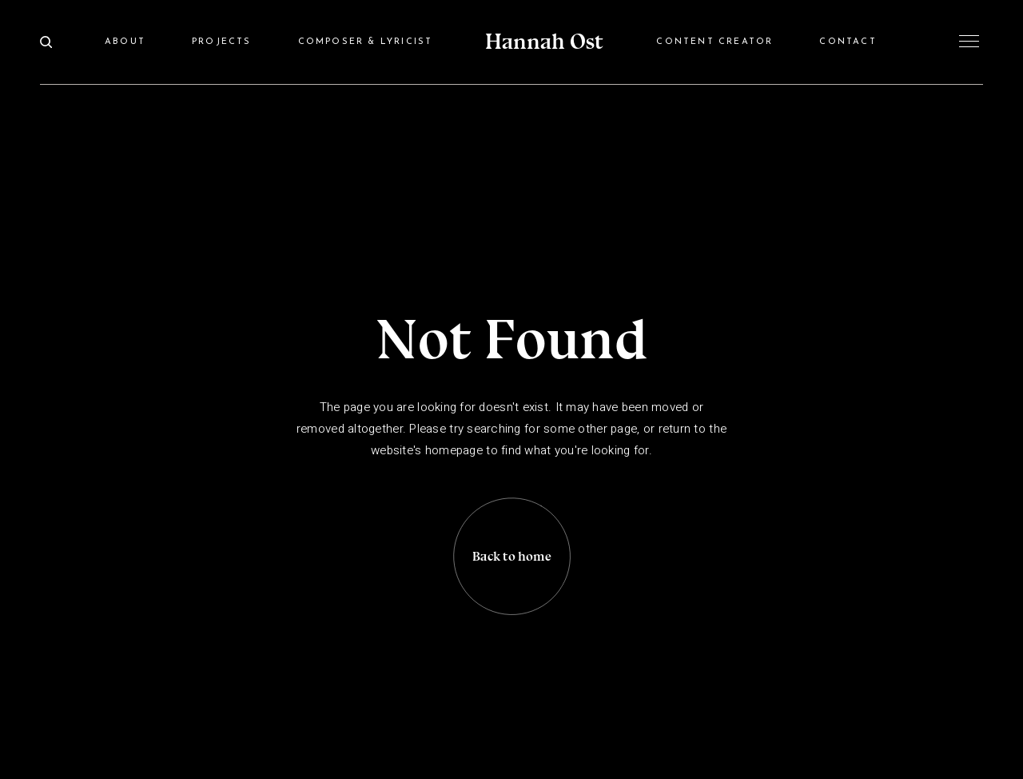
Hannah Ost (544, 41)
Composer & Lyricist (365, 42)
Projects (222, 42)
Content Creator (714, 42)
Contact (847, 42)
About (125, 42)
